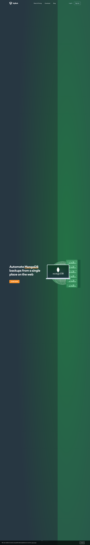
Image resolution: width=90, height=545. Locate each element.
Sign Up (77, 3)
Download (47, 3)
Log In (70, 3)
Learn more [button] (33, 542)
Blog (54, 3)
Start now (14, 281)
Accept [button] (82, 542)
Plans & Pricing (38, 3)
